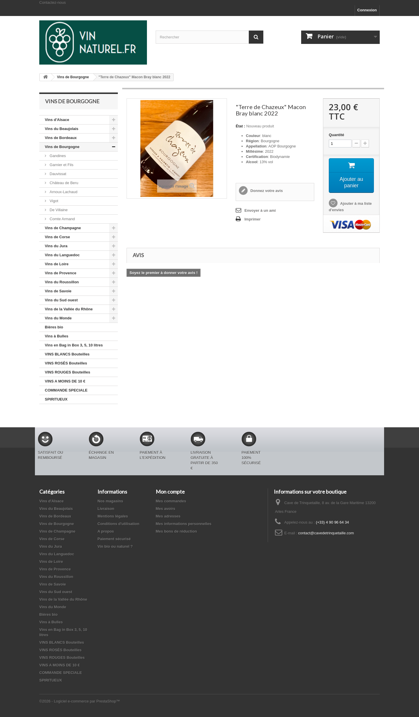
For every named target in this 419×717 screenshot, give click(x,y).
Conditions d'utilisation (118, 524)
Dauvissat (57, 174)
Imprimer (252, 219)
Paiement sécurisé (114, 539)
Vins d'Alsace (57, 120)
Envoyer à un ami (260, 210)
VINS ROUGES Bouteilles (67, 372)
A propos (105, 531)
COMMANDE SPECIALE (66, 390)
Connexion (367, 10)
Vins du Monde (58, 318)
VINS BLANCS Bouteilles (67, 354)
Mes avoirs (165, 508)
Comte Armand (62, 219)
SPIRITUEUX (56, 399)
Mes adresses (168, 516)
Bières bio (54, 327)
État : (240, 126)
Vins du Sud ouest (61, 300)
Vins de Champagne (63, 228)
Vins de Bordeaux (61, 138)
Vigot (53, 201)
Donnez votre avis (266, 190)
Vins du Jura (56, 246)
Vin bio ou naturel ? (115, 546)
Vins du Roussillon (62, 282)
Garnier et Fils (61, 165)
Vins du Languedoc (62, 255)
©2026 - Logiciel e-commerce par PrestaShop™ (79, 701)
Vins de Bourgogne (62, 147)
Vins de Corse (57, 237)
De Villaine (58, 210)
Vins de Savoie (58, 291)
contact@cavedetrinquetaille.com (326, 533)
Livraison (105, 508)
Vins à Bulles (56, 336)
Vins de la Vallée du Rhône (69, 309)
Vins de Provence (60, 273)
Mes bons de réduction (176, 531)
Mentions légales (112, 516)
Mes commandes (171, 501)
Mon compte (170, 491)
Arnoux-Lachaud (63, 192)
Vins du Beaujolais (61, 129)
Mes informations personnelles (183, 524)
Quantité (336, 135)
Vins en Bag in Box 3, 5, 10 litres (74, 345)
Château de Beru (63, 183)
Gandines (57, 156)
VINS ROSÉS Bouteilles (66, 363)
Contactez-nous (52, 2)
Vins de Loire (56, 264)
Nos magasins (110, 501)
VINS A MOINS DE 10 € (65, 381)
